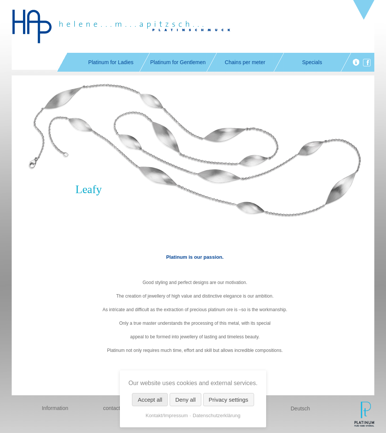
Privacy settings (228, 399)
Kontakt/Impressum (167, 415)
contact (111, 408)
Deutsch (300, 408)
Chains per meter (245, 62)
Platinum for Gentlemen (177, 62)
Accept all (150, 399)
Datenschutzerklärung (216, 415)
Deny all (185, 399)
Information (55, 408)
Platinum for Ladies (110, 62)
